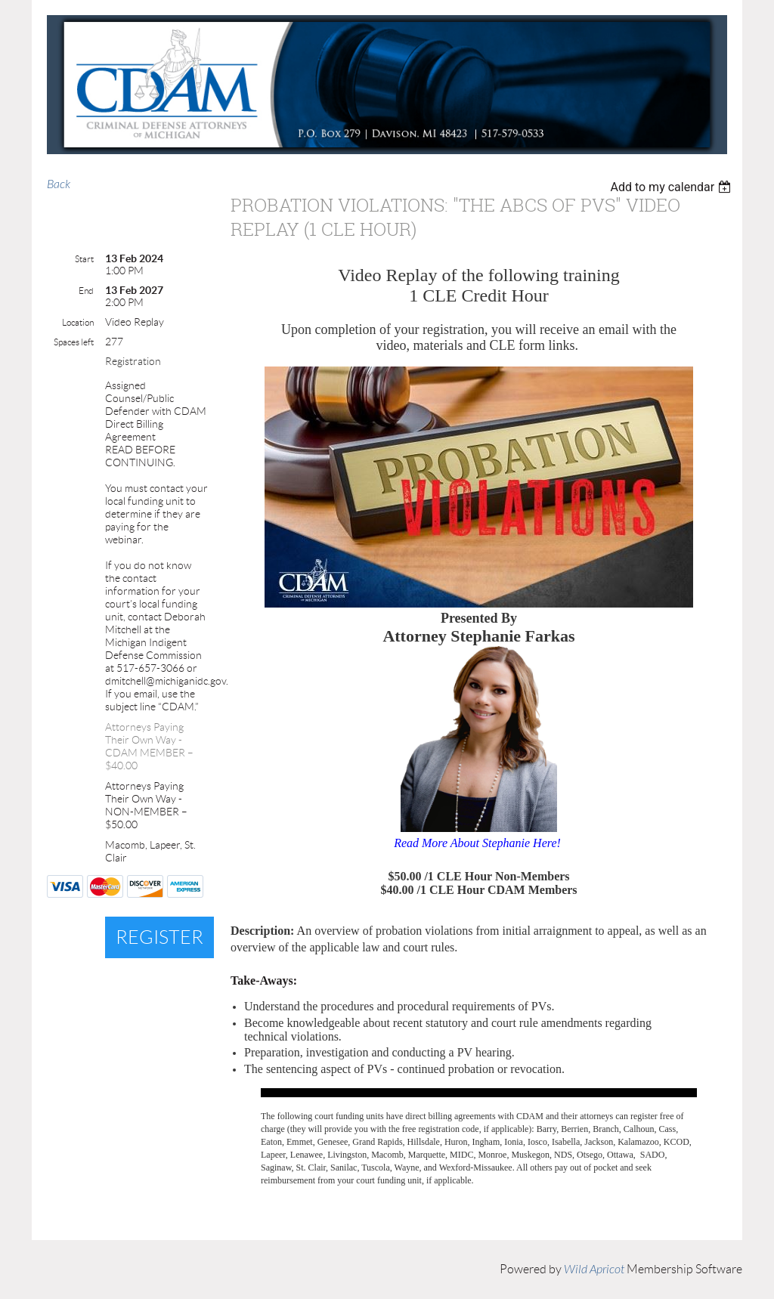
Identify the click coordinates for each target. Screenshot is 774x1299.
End (86, 290)
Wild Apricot (594, 1269)
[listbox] (672, 187)
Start (84, 259)
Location (78, 322)
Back (58, 184)
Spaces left (74, 342)
